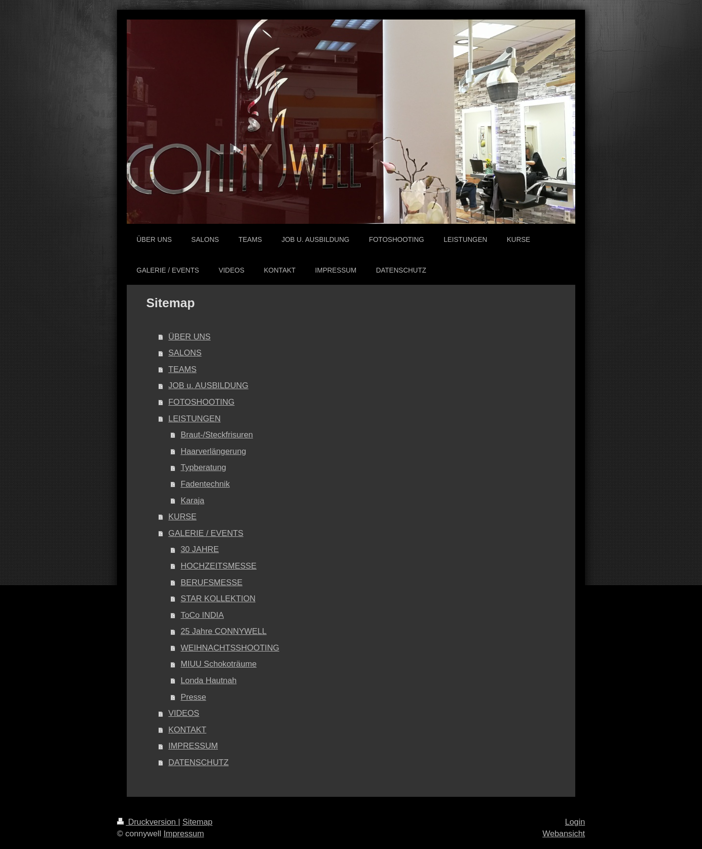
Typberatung (203, 467)
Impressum (183, 833)
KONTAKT (187, 729)
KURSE (182, 516)
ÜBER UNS (189, 336)
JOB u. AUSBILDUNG (208, 385)
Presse (193, 697)
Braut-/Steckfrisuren (217, 434)
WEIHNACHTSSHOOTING (230, 647)
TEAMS (182, 369)
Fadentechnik (205, 484)
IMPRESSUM (193, 745)
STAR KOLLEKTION (218, 598)
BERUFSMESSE (212, 582)
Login (575, 822)
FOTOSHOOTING (201, 402)
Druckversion (147, 822)
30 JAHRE (200, 549)
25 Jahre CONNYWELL (224, 631)
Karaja (193, 500)
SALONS (184, 352)
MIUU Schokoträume (219, 664)
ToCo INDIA (202, 615)
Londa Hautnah (209, 680)
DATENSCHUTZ (198, 762)
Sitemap (197, 822)
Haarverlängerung (213, 451)
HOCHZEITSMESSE (219, 566)
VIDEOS (183, 713)
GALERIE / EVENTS (205, 533)
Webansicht (564, 833)
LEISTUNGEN (194, 418)
